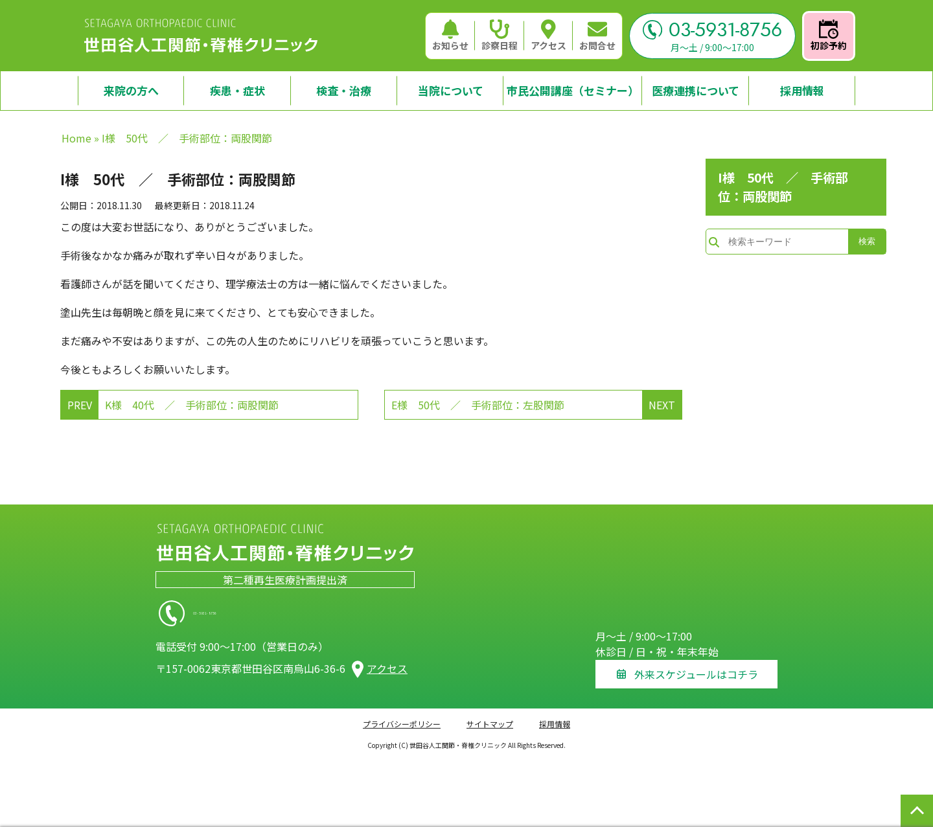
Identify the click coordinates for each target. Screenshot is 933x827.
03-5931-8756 (712, 30)
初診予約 (829, 35)
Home (76, 138)
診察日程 (499, 35)
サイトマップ (489, 716)
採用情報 (554, 716)
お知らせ (450, 35)
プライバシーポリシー (402, 716)
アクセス (548, 35)
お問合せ (597, 35)
